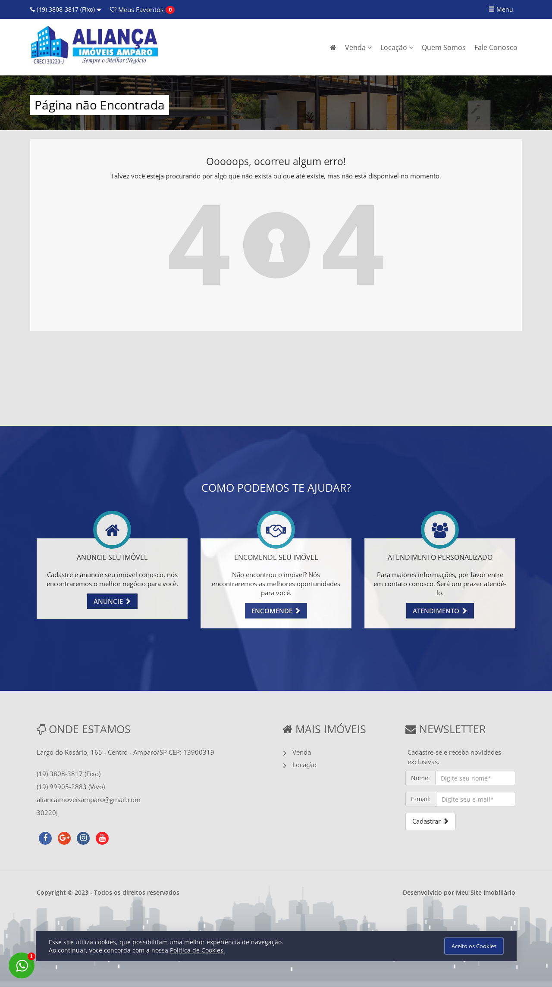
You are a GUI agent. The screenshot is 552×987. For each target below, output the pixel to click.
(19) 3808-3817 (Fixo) (65, 9)
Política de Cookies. (197, 950)
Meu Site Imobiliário (485, 892)
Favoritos (136, 9)
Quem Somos (444, 47)
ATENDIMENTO (440, 610)
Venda (358, 47)
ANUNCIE (112, 601)
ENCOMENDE (276, 610)
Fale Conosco (496, 47)
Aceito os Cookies (474, 946)
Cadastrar (430, 821)
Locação (396, 47)
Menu (501, 9)
